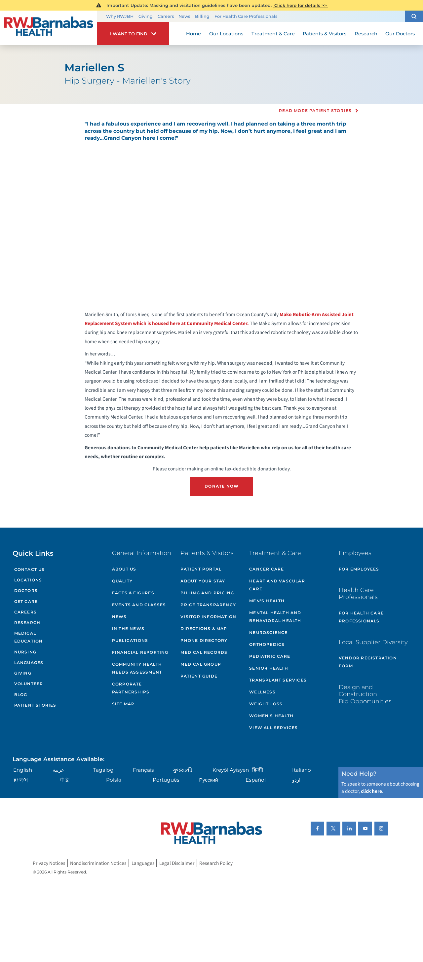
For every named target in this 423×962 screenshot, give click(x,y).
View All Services (273, 727)
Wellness (262, 691)
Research (27, 622)
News (184, 16)
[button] (414, 16)
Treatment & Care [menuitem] (273, 34)
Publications (130, 640)
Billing (202, 16)
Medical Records (203, 652)
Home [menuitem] (193, 34)
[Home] (48, 28)
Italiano (301, 770)
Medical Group (200, 664)
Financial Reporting (140, 652)
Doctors (26, 590)
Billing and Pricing (207, 592)
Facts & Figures (133, 592)
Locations (28, 579)
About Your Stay (202, 580)
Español (256, 780)
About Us (124, 569)
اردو (296, 780)
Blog (20, 694)
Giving (145, 16)
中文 (65, 780)
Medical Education (28, 637)
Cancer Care (266, 569)
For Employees (359, 569)
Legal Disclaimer (176, 863)
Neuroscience (268, 632)
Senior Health (268, 668)
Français (143, 770)
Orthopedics (267, 644)
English (22, 770)
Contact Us (29, 569)
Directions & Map (203, 628)
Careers (166, 16)
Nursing (25, 651)
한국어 (20, 780)
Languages (29, 662)
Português (166, 780)
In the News (128, 628)
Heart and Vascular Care (277, 584)
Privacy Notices (49, 863)
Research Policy (216, 863)
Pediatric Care (269, 656)
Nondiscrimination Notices (98, 863)
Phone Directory (203, 640)
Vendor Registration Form (368, 661)
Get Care (26, 601)
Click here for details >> (300, 5)
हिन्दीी (257, 770)
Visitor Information (208, 616)
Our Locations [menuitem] (226, 34)
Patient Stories (35, 705)
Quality (122, 580)
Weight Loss (266, 703)
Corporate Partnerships (130, 688)
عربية (58, 770)
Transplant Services (278, 680)
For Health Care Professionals (245, 16)
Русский (208, 780)
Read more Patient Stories (315, 111)
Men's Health (267, 600)
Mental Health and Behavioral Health (275, 616)
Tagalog (103, 770)
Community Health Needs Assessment (137, 668)
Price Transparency (208, 604)
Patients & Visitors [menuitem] (324, 34)
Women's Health (271, 715)
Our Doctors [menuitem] (400, 34)
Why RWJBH (120, 16)
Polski (113, 780)
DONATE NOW (222, 486)
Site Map (123, 703)
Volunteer (28, 683)
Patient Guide (198, 676)
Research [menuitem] (366, 34)
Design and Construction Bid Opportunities (365, 694)
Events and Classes (139, 604)
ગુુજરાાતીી (182, 770)
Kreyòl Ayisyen (230, 770)
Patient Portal (200, 569)
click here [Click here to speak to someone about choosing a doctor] (371, 791)
